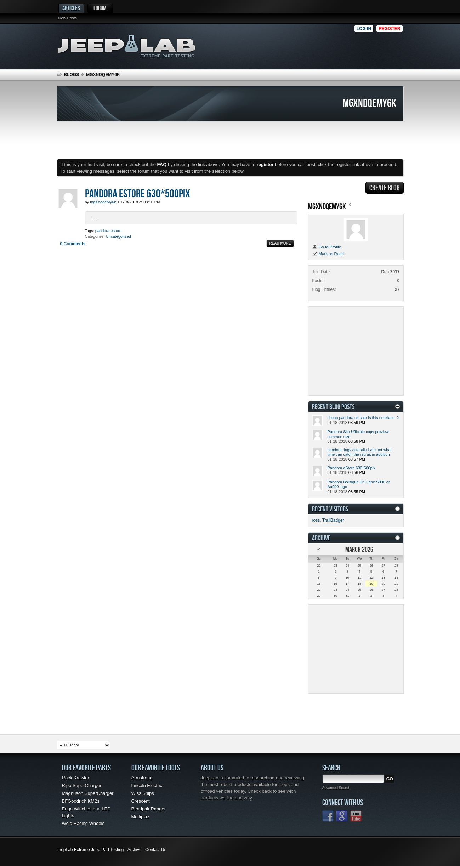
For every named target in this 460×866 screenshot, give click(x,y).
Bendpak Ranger (148, 808)
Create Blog (384, 187)
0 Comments (73, 243)
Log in (364, 28)
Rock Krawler (75, 777)
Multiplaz (140, 816)
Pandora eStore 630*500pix (137, 193)
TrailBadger (333, 520)
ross (316, 520)
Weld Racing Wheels (83, 823)
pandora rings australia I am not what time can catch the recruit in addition (360, 452)
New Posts (67, 18)
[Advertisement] (279, 44)
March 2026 (359, 549)
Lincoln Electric (146, 785)
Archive (134, 849)
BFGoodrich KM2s (81, 801)
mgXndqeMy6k (327, 206)
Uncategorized (118, 236)
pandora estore (108, 231)
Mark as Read (328, 254)
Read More (280, 243)
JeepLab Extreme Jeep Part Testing (90, 849)
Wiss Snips (142, 793)
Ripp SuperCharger (82, 785)
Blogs (71, 74)
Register (389, 28)
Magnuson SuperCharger (88, 793)
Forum (100, 8)
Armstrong (142, 777)
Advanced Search (336, 788)
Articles (71, 8)
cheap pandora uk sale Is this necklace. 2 (363, 417)
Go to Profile (326, 247)
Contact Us (155, 849)
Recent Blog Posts (333, 406)
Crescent (140, 801)
